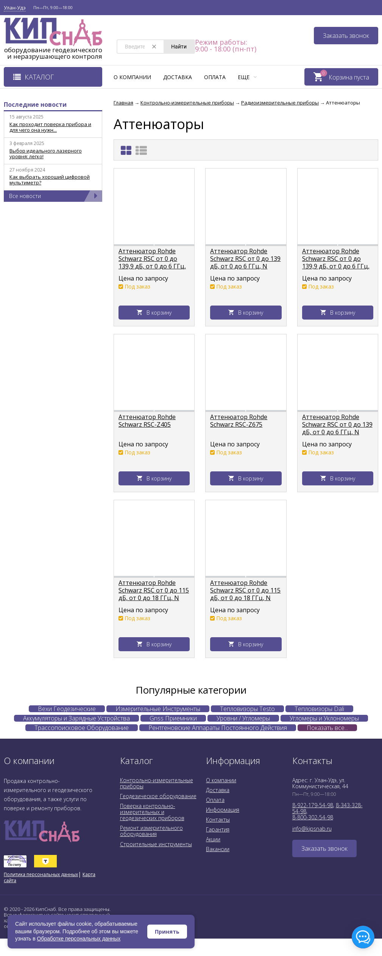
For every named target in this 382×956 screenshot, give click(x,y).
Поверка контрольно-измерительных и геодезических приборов (152, 812)
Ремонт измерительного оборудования (151, 830)
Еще (247, 77)
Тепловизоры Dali (319, 708)
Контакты (218, 819)
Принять (167, 931)
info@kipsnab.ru (312, 828)
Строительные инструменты (156, 844)
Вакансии (217, 849)
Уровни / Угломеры (243, 718)
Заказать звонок (346, 35)
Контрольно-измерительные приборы (156, 783)
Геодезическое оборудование (158, 796)
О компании (132, 77)
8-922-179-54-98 (312, 805)
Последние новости (35, 104)
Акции (213, 839)
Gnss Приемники (173, 718)
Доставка (177, 77)
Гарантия (217, 829)
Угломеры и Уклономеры (324, 718)
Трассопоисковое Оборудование (81, 727)
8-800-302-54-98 (312, 817)
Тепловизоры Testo (247, 708)
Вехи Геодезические (67, 708)
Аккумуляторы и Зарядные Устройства (76, 718)
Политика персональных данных (41, 874)
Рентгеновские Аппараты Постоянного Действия (217, 727)
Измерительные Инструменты (157, 708)
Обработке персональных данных (79, 939)
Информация (222, 809)
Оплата (215, 77)
